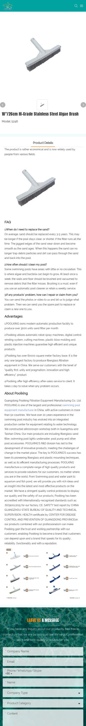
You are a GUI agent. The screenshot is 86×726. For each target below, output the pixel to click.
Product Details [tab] (43, 143)
